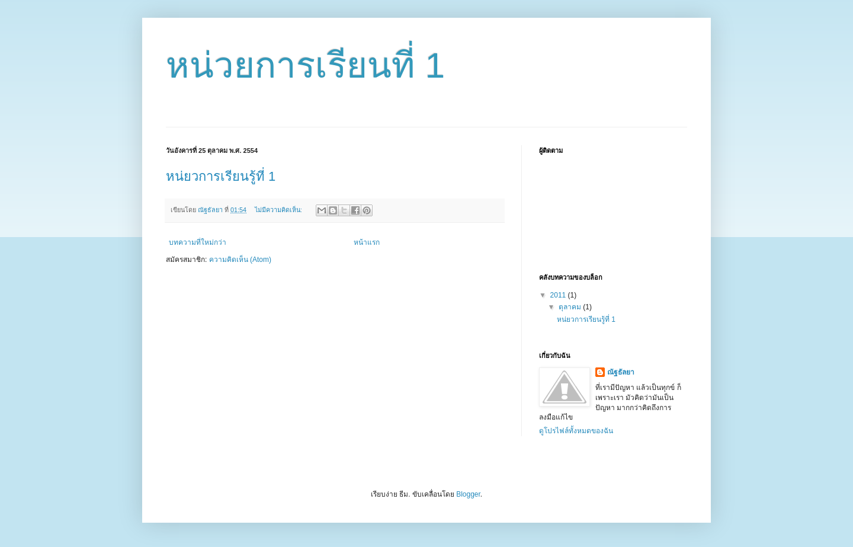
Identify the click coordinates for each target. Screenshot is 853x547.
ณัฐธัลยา (620, 372)
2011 (559, 295)
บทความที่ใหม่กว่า (197, 242)
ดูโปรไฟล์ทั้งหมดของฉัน (576, 431)
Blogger (468, 494)
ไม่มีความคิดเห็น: (279, 209)
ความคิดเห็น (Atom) (240, 259)
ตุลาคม (571, 307)
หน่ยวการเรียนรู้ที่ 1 (220, 176)
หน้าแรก (367, 242)
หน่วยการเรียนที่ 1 (305, 65)
